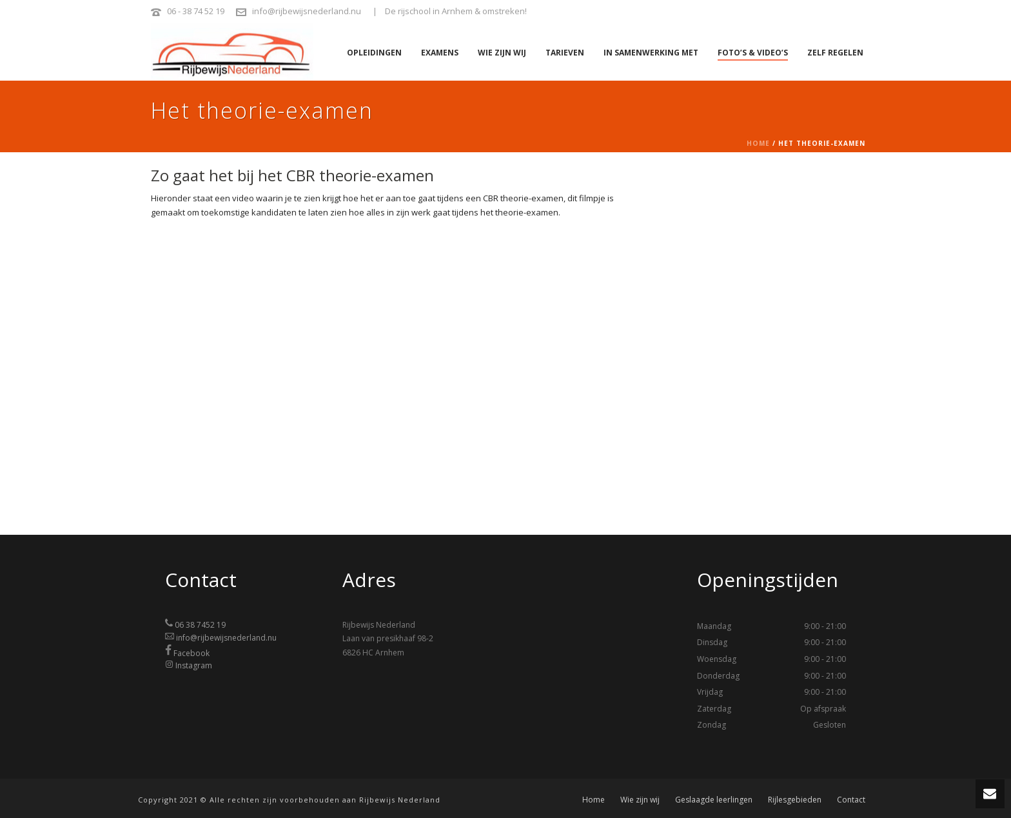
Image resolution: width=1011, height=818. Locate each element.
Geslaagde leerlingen (713, 800)
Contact (851, 800)
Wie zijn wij (502, 52)
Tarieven (564, 52)
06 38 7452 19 (200, 624)
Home (758, 143)
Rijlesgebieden (794, 800)
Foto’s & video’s (753, 52)
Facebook (191, 652)
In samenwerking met (651, 52)
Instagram (193, 665)
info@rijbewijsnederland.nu (306, 11)
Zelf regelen (835, 52)
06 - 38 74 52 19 (195, 11)
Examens (439, 52)
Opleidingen (374, 52)
